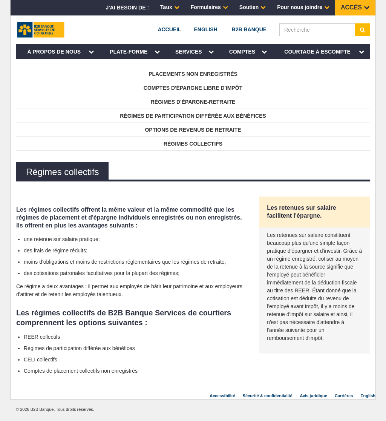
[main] (193, 219)
